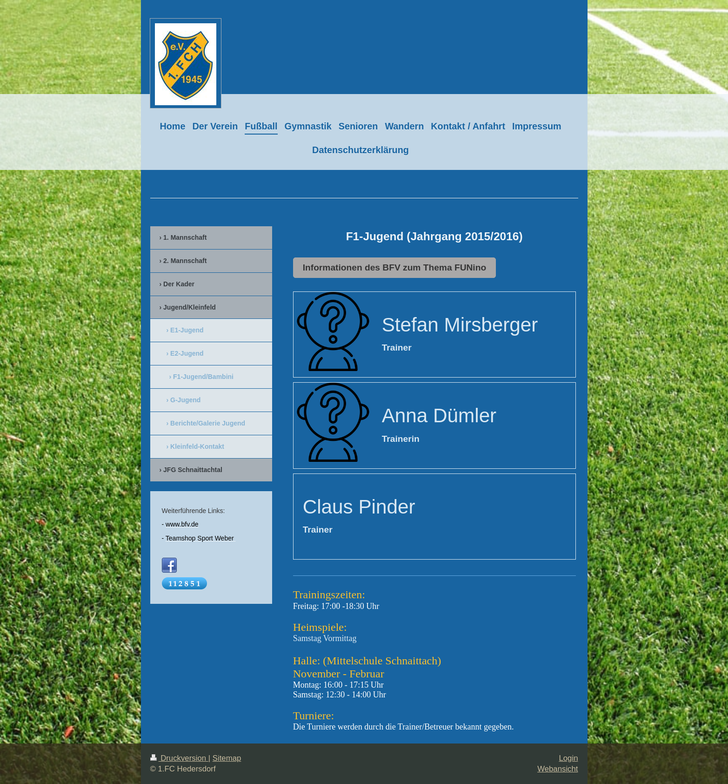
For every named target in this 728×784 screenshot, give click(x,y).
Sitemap (227, 758)
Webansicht (557, 768)
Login (568, 758)
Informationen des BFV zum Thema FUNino (394, 267)
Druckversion (179, 758)
